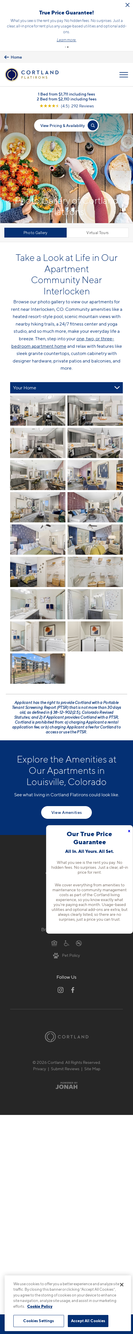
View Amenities (66, 812)
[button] (65, 47)
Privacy (39, 1068)
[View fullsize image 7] (95, 507)
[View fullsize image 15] (95, 636)
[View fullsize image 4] (37, 475)
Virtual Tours (97, 232)
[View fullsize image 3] (95, 443)
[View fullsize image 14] (37, 636)
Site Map (92, 1068)
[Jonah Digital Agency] (66, 1085)
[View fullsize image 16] (37, 668)
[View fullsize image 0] (37, 410)
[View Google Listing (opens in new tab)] (66, 105)
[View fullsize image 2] (37, 443)
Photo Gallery (35, 232)
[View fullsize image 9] (95, 539)
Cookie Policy (39, 1306)
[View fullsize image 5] (95, 475)
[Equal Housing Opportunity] (54, 943)
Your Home (24, 388)
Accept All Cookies (88, 1320)
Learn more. (66, 40)
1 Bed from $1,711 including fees (66, 93)
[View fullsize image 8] (37, 539)
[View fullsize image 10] (37, 572)
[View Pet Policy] (66, 955)
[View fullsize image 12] (37, 604)
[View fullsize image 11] (95, 572)
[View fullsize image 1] (95, 410)
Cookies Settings (38, 1320)
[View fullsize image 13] (95, 604)
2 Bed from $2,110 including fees (66, 98)
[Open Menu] (123, 74)
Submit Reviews (65, 1068)
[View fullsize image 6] (37, 507)
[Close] (121, 1284)
